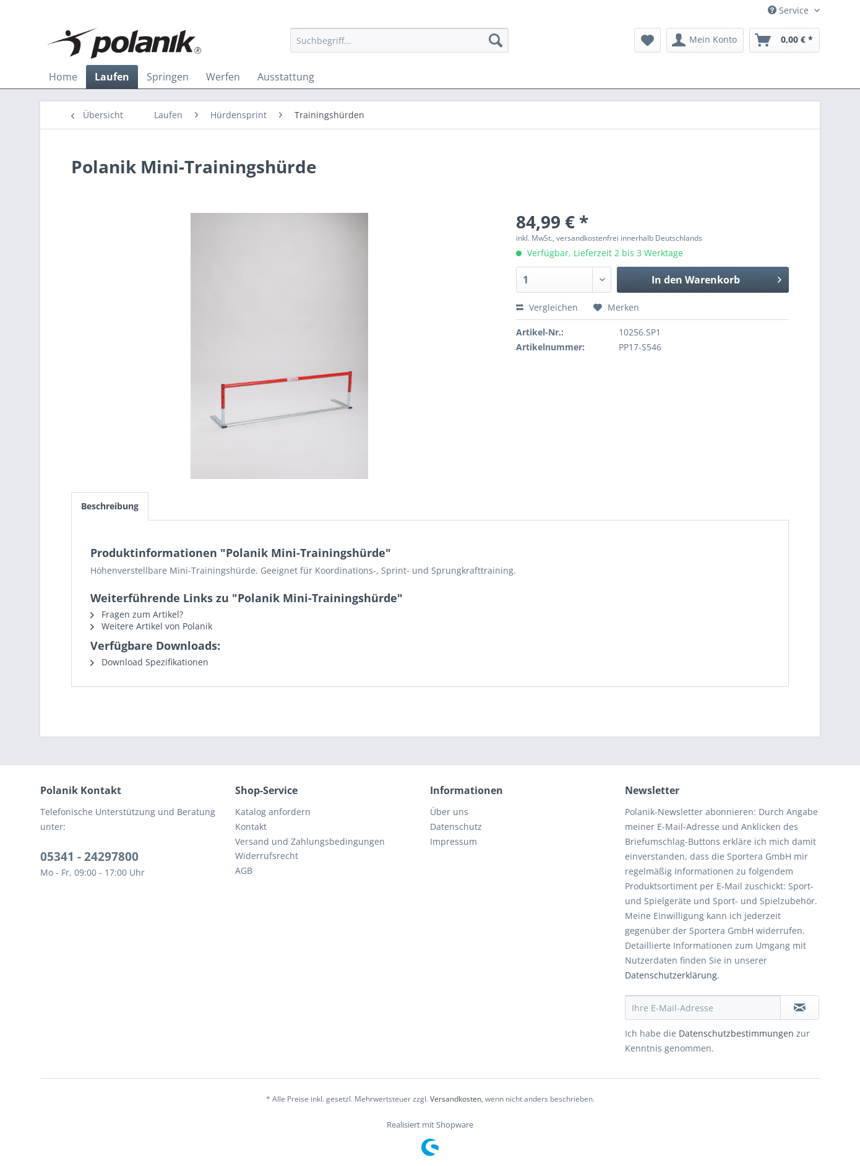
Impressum (453, 841)
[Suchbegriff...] (399, 40)
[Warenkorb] (784, 40)
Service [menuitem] (789, 10)
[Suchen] (496, 40)
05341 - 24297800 (89, 857)
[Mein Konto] (705, 40)
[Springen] (167, 77)
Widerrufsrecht (266, 856)
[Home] (63, 77)
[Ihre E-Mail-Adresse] (703, 1007)
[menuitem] (399, 40)
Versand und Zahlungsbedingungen (310, 841)
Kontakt (251, 826)
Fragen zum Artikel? (136, 614)
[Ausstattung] (286, 77)
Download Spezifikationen (149, 662)
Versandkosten (455, 1099)
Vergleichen (547, 307)
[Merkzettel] (647, 40)
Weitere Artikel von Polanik (151, 626)
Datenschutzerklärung (671, 975)
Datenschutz (456, 826)
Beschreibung (110, 506)
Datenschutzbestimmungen (736, 1033)
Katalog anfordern (273, 812)
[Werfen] (223, 77)
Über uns (449, 812)
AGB (243, 870)
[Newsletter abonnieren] (799, 1007)
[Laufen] (112, 77)
